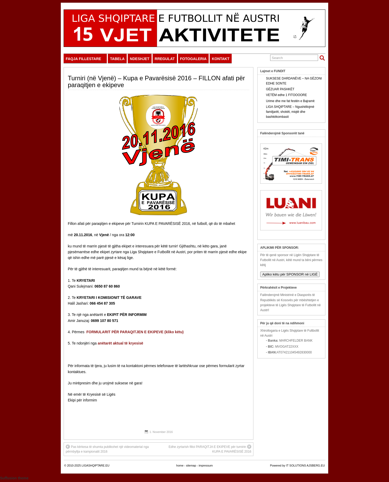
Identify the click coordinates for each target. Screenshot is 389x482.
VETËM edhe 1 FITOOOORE (286, 95)
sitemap (191, 465)
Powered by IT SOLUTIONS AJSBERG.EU (297, 465)
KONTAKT (220, 59)
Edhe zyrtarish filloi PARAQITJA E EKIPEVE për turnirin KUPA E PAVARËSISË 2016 (210, 448)
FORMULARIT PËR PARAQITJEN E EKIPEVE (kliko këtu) (135, 332)
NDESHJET (139, 59)
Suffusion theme (14, 478)
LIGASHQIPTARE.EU (95, 465)
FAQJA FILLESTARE (85, 60)
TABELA (117, 59)
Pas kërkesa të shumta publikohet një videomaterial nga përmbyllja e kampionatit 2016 (107, 448)
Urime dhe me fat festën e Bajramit (290, 101)
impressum (206, 465)
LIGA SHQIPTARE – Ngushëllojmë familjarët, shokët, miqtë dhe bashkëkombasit (290, 112)
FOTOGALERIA (193, 59)
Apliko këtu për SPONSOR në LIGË (290, 274)
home (180, 465)
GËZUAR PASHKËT (280, 89)
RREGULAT (165, 59)
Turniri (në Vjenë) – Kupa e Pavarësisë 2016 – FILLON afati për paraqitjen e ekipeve (156, 81)
